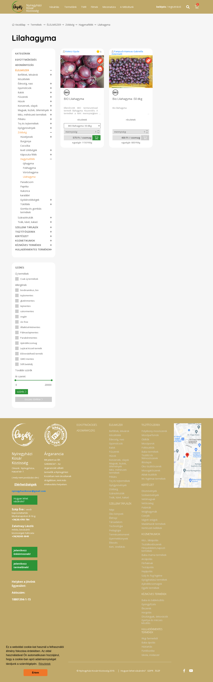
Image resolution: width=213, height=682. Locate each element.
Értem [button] (35, 672)
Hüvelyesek (26, 136)
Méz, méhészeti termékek (32, 114)
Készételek (24, 79)
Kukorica (25, 191)
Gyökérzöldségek (29, 199)
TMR (83, 7)
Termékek (36, 24)
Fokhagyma (29, 167)
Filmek (94, 7)
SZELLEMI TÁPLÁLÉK (26, 227)
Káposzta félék (28, 154)
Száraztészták (25, 217)
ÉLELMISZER (54, 24)
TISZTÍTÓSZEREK (25, 231)
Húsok (21, 101)
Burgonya (25, 141)
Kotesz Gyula (72, 51)
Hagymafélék (86, 24)
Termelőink (70, 7)
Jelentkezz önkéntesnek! (22, 552)
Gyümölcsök (24, 88)
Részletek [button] (45, 663)
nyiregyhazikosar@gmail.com (29, 491)
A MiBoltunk (127, 7)
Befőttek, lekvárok (28, 74)
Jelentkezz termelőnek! (21, 565)
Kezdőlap (18, 24)
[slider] (15, 380)
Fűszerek (23, 96)
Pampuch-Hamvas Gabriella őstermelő (127, 52)
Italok (21, 92)
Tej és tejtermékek (28, 123)
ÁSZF (157, 670)
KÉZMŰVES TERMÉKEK (28, 245)
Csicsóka (25, 145)
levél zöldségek (28, 150)
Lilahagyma (104, 24)
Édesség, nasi (25, 83)
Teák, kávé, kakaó (28, 222)
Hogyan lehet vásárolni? (20, 500)
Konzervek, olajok (28, 105)
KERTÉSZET (22, 236)
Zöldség (69, 24)
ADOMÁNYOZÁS (24, 65)
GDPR (150, 670)
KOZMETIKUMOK (25, 240)
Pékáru (21, 119)
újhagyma (28, 163)
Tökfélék (25, 204)
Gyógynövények (26, 128)
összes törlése (34, 399)
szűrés (21, 391)
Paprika (24, 186)
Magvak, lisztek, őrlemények (33, 110)
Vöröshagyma (30, 172)
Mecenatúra (109, 7)
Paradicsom (26, 182)
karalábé (25, 195)
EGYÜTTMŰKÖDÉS (26, 59)
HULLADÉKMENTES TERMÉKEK (32, 249)
